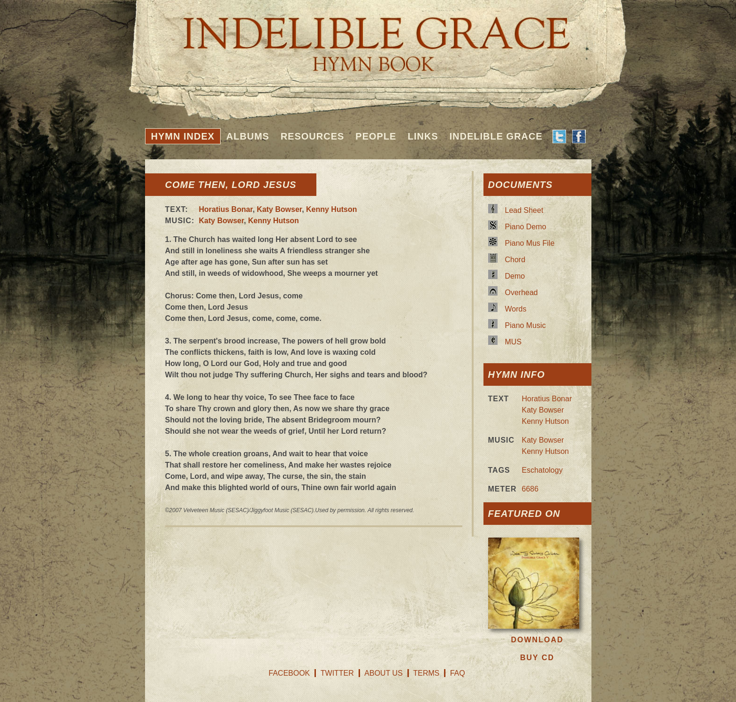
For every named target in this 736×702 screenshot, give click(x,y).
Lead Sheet (524, 210)
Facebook (289, 673)
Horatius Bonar (226, 209)
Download (537, 640)
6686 (530, 489)
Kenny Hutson (331, 209)
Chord (515, 260)
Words (516, 309)
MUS (513, 342)
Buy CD (537, 658)
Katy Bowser (279, 209)
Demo (515, 276)
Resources (313, 136)
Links (422, 136)
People (375, 136)
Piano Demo (525, 227)
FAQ (457, 673)
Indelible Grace (495, 136)
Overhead (521, 292)
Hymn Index (183, 136)
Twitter (337, 673)
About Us (383, 673)
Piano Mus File (530, 243)
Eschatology (542, 470)
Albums (247, 136)
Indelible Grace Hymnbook (368, 37)
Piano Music (525, 325)
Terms (426, 673)
